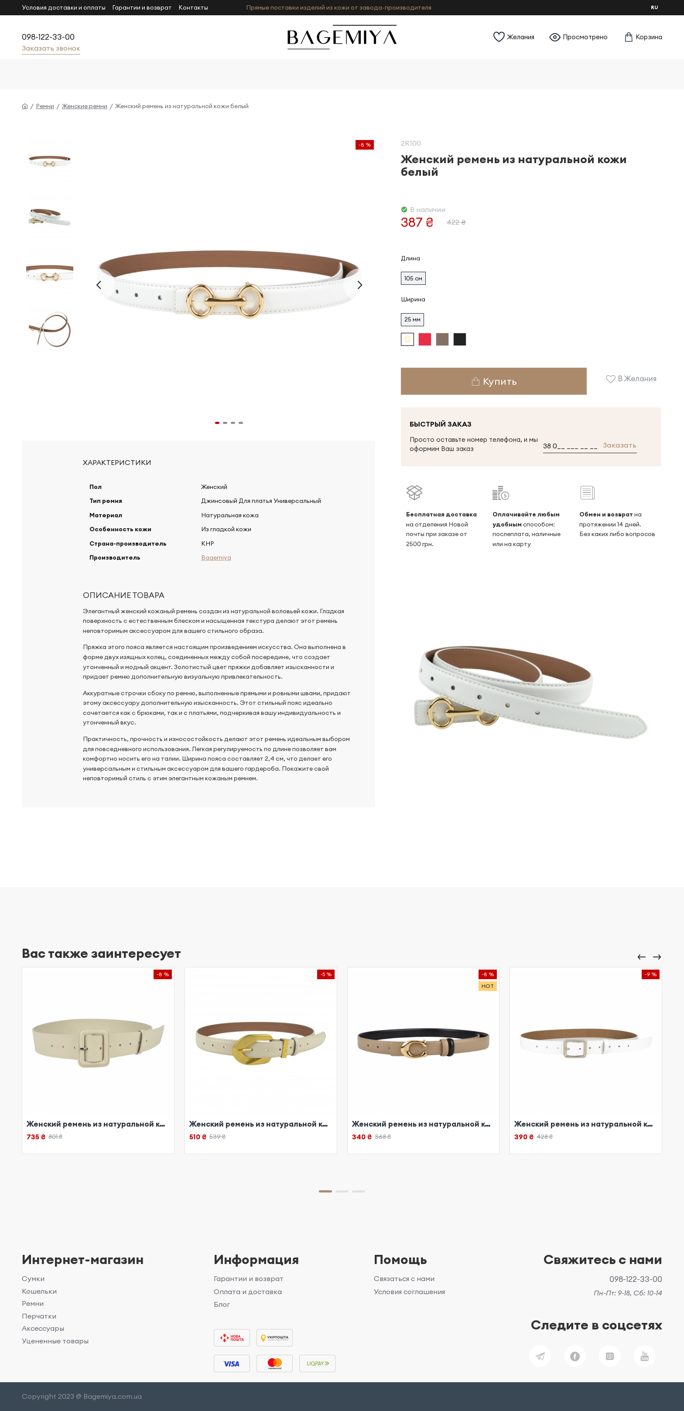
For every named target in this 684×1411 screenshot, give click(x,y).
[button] (98, 284)
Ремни (45, 106)
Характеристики (117, 462)
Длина (410, 258)
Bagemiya (214, 564)
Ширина (413, 299)
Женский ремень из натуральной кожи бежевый (98, 1124)
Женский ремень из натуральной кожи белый (585, 1124)
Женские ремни (84, 106)
